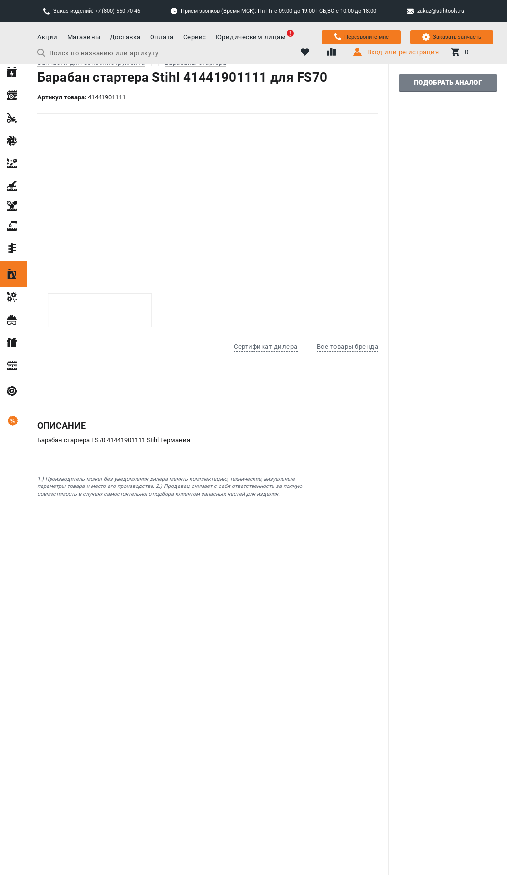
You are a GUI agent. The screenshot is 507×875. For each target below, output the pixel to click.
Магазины (84, 37)
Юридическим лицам (251, 37)
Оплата (162, 37)
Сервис (194, 37)
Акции (47, 37)
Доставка (125, 37)
